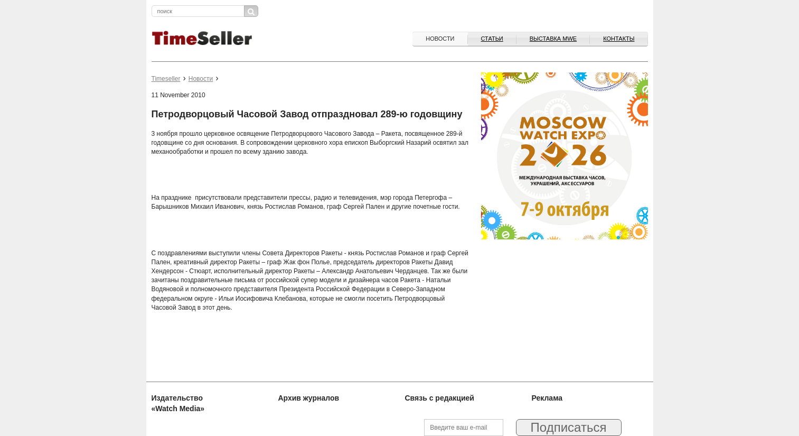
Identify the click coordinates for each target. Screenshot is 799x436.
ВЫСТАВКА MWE (553, 38)
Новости (440, 38)
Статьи (492, 38)
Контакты (618, 38)
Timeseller (166, 78)
